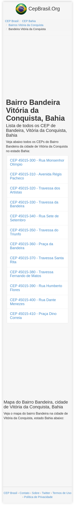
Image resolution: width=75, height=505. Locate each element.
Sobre (35, 493)
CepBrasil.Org (37, 9)
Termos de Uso (62, 493)
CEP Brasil (10, 493)
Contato (24, 493)
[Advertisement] (37, 67)
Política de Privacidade (38, 497)
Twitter (46, 493)
